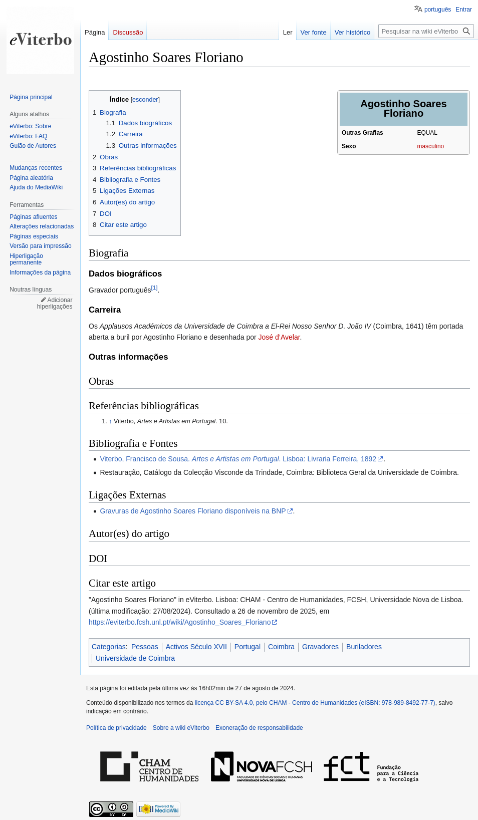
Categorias (109, 647)
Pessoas (144, 647)
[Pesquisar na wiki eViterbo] (426, 31)
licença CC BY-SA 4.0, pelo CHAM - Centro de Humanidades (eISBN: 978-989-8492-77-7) (315, 702)
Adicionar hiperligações (55, 304)
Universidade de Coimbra (135, 658)
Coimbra (281, 647)
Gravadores (320, 647)
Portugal (247, 647)
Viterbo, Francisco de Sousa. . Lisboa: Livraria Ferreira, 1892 (238, 459)
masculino (430, 146)
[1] (154, 288)
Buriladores (364, 647)
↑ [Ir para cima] (110, 421)
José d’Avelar (279, 337)
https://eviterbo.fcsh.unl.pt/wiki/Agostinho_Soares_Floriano (180, 622)
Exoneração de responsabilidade (259, 727)
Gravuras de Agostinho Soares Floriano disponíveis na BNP (193, 511)
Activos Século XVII (196, 647)
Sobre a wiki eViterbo (181, 727)
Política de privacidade (116, 727)
